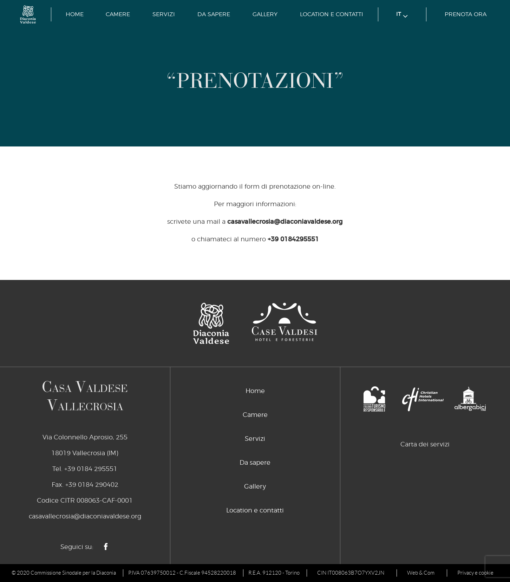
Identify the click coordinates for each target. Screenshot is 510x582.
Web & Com (420, 573)
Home (75, 14)
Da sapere (213, 14)
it (402, 14)
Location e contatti (331, 14)
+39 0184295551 (293, 239)
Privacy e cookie (475, 573)
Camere (118, 14)
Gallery (265, 14)
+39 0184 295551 (90, 469)
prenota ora (465, 14)
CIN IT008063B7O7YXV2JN (350, 573)
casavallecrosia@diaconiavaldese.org (285, 222)
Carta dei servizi (425, 445)
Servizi (163, 14)
